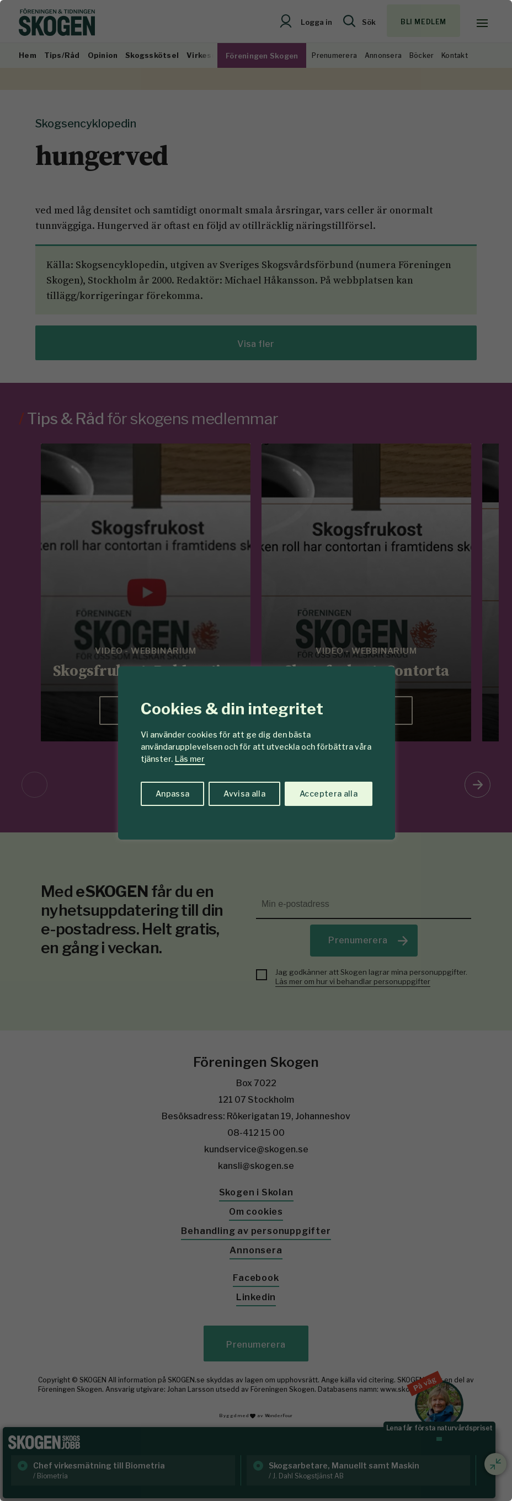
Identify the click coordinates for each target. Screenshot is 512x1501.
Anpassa (172, 793)
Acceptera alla (329, 793)
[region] (256, 750)
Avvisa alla (244, 793)
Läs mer (190, 758)
